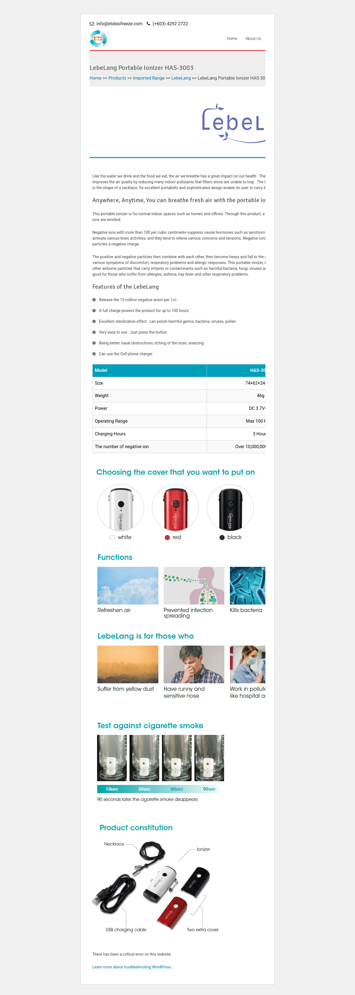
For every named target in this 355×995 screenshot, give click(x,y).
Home (232, 38)
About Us (253, 38)
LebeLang (181, 78)
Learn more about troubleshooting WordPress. (132, 968)
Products (117, 78)
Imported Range (149, 78)
